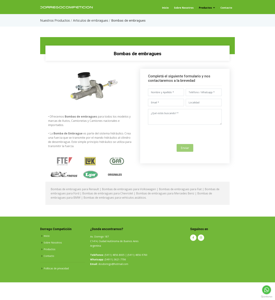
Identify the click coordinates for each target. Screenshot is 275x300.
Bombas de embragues (137, 53)
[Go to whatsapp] (266, 289)
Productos (205, 7)
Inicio (165, 7)
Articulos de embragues (90, 20)
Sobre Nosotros (184, 7)
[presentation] (185, 136)
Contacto (226, 7)
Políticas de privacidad (56, 281)
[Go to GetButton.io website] (266, 296)
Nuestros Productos (55, 20)
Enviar (185, 150)
